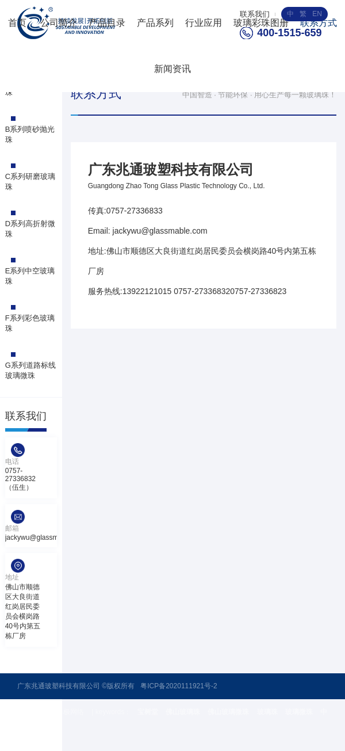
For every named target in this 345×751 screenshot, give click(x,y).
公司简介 (58, 23)
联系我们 (255, 14)
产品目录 (107, 23)
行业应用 (203, 23)
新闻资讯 (172, 69)
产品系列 (155, 23)
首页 (17, 23)
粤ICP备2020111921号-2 (178, 686)
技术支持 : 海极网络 (54, 712)
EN (317, 14)
